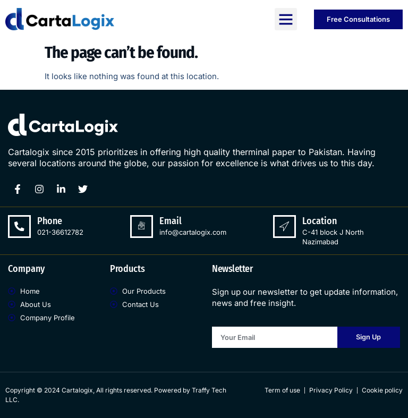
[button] (286, 19)
